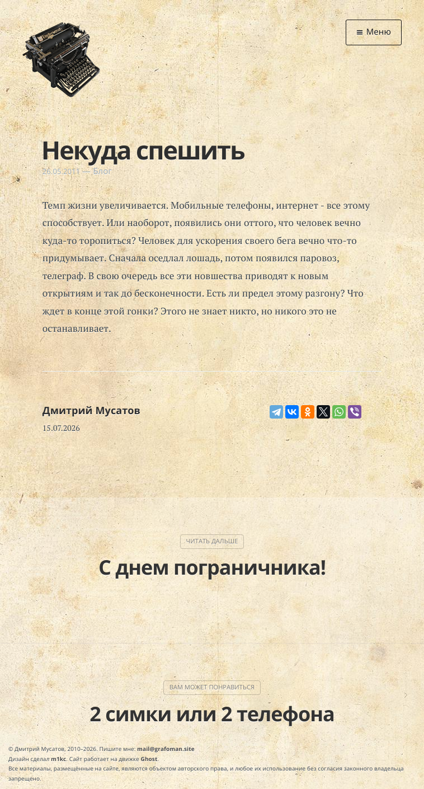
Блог (102, 171)
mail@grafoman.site (166, 749)
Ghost (149, 759)
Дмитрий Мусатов (91, 410)
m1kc (58, 759)
